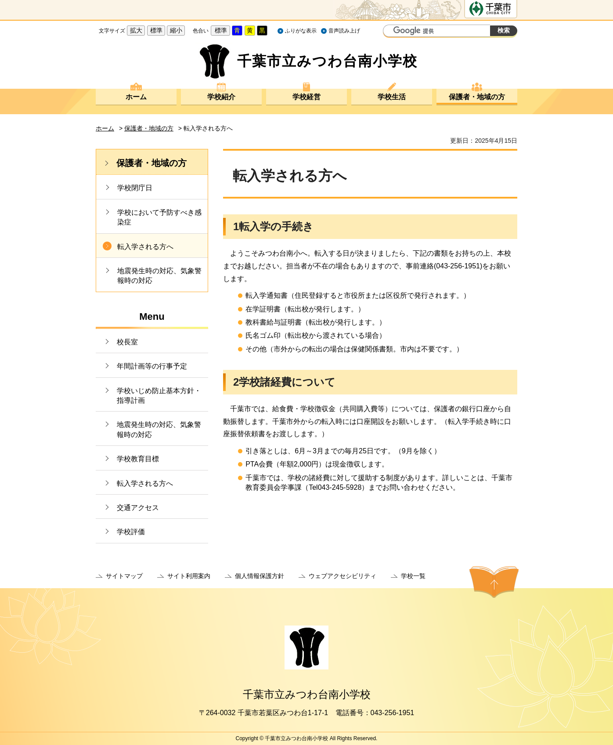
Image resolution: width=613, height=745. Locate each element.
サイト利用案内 (188, 575)
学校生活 (392, 97)
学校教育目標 (138, 459)
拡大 (136, 30)
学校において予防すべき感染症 (159, 217)
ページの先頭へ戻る (494, 582)
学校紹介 (221, 97)
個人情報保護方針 (259, 575)
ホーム (136, 97)
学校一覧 (413, 575)
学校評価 (131, 531)
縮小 (176, 30)
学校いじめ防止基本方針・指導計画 (159, 395)
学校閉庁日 (134, 188)
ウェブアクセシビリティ (342, 575)
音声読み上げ (344, 31)
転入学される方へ (145, 246)
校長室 (127, 342)
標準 (156, 30)
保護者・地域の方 (477, 97)
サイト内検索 (390, 31)
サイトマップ (124, 575)
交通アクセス (138, 507)
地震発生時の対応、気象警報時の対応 (159, 275)
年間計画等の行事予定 (152, 366)
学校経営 (306, 97)
